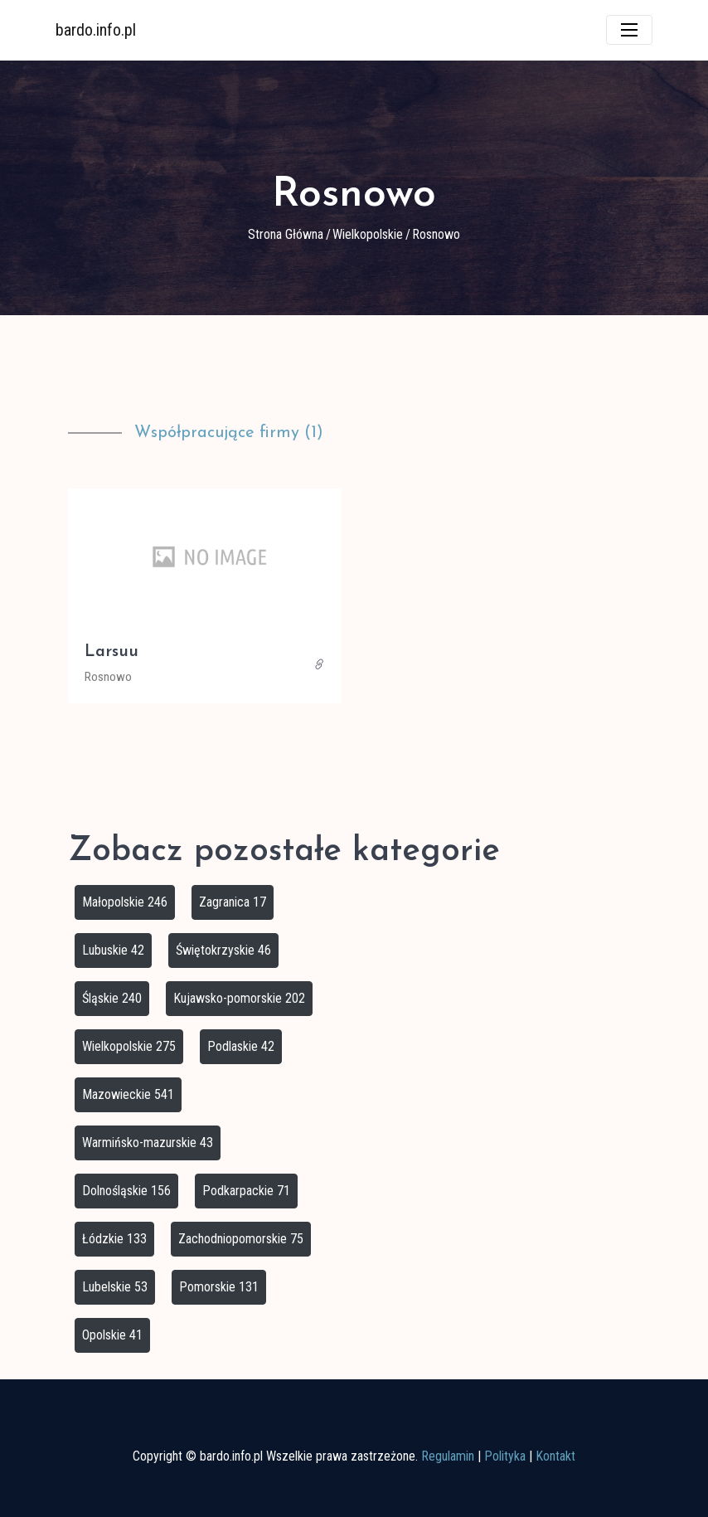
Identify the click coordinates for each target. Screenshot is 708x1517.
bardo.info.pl (96, 30)
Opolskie (112, 1335)
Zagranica (232, 902)
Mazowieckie (128, 1094)
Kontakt (555, 1456)
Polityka (505, 1456)
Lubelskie (115, 1287)
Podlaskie (240, 1046)
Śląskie (112, 998)
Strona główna (285, 234)
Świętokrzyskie (223, 950)
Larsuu (111, 652)
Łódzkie (114, 1239)
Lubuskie (113, 950)
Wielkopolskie (367, 234)
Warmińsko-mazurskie (147, 1142)
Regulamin (447, 1456)
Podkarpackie (246, 1191)
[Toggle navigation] (629, 30)
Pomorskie (219, 1287)
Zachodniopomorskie (240, 1239)
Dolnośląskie (126, 1191)
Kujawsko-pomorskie (239, 998)
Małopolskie (124, 902)
